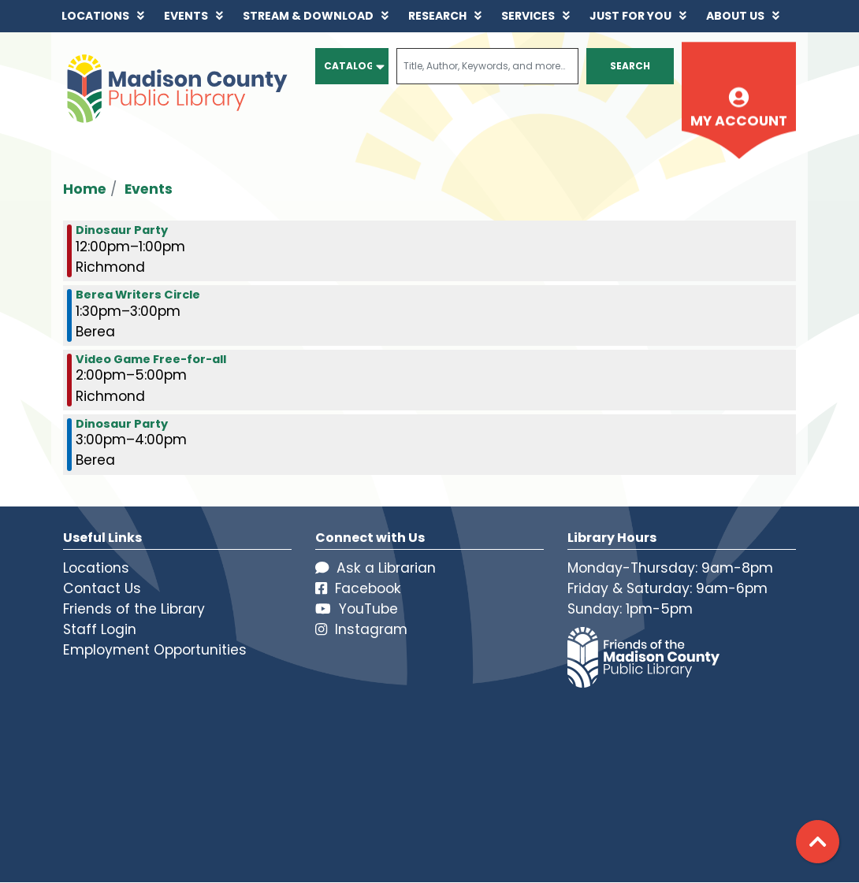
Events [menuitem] (186, 16)
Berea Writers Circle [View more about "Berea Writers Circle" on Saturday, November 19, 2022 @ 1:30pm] (138, 294)
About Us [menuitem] (735, 16)
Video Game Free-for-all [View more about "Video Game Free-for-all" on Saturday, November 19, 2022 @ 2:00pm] (151, 359)
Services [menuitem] (528, 16)
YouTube (356, 608)
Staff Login (99, 629)
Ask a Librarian (375, 567)
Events (149, 189)
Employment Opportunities (155, 649)
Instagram (361, 629)
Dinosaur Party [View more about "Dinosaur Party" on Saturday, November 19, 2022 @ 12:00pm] (122, 230)
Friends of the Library (134, 608)
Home (84, 189)
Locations (96, 567)
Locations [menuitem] (95, 16)
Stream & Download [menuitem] (308, 16)
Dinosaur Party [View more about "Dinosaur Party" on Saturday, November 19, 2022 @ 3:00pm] (122, 424)
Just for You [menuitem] (630, 16)
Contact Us (102, 588)
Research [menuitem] (437, 16)
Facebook (358, 588)
